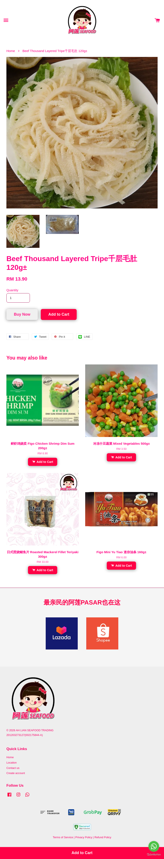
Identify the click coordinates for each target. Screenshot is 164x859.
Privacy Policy (83, 837)
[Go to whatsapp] (153, 846)
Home (10, 51)
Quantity (12, 290)
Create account (15, 773)
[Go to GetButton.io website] (154, 854)
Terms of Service (63, 837)
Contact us (12, 768)
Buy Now (22, 314)
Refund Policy (102, 837)
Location (11, 762)
